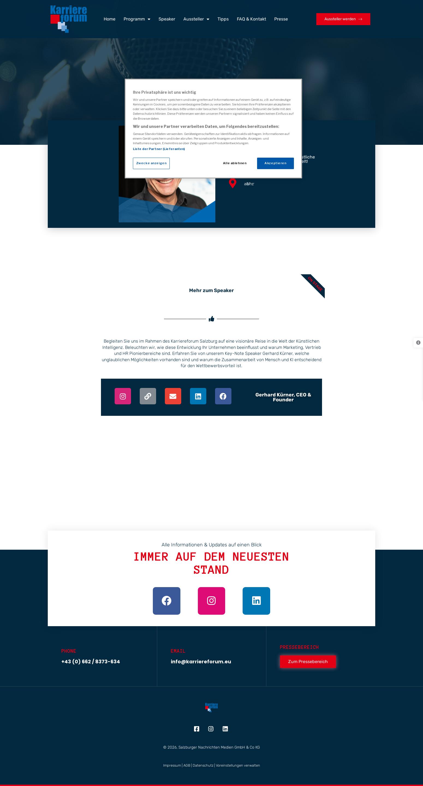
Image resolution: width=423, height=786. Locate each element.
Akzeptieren (275, 163)
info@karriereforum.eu (201, 661)
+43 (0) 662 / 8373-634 (90, 661)
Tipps (223, 19)
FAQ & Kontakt (251, 19)
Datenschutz (203, 765)
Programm (137, 19)
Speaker (167, 19)
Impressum (172, 765)
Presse (281, 19)
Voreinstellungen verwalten (238, 765)
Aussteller (196, 19)
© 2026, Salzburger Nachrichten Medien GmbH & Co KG (211, 747)
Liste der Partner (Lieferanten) (159, 149)
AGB (186, 765)
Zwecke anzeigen (151, 163)
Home (109, 19)
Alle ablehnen (234, 163)
